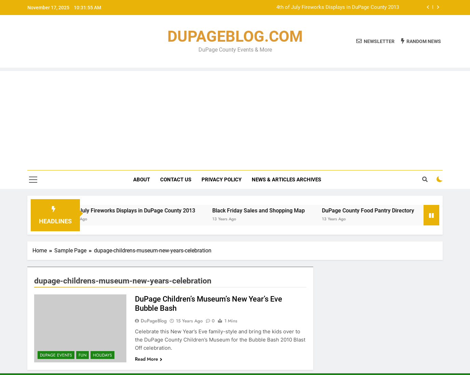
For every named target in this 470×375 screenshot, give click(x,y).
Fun (82, 355)
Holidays (102, 355)
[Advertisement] (235, 119)
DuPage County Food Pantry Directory (374, 210)
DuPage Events (56, 355)
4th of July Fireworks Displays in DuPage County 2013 (337, 7)
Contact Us (175, 180)
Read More (148, 359)
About (141, 180)
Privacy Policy (221, 180)
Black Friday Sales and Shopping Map (264, 210)
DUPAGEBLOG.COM (235, 36)
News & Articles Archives (286, 180)
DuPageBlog (154, 320)
